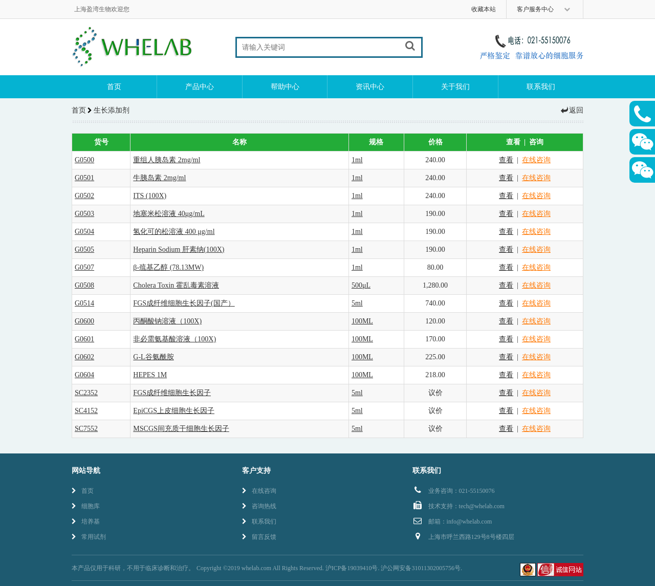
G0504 (84, 231)
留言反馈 (259, 536)
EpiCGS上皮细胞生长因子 (173, 411)
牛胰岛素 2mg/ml (159, 178)
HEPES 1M (150, 375)
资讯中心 (370, 87)
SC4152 (86, 411)
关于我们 (455, 87)
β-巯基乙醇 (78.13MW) (168, 267)
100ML (362, 321)
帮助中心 (285, 87)
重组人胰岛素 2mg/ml (166, 160)
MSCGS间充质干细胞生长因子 (181, 428)
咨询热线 (259, 506)
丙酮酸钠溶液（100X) (167, 321)
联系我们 (541, 87)
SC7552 (86, 428)
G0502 (84, 196)
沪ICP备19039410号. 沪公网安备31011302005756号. (393, 568)
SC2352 (86, 393)
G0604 (84, 375)
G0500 (84, 160)
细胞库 (86, 506)
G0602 (84, 357)
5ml (357, 303)
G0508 (84, 285)
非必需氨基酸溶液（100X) (174, 339)
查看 (506, 160)
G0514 (84, 303)
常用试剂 (89, 536)
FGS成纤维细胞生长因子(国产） (183, 303)
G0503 (84, 214)
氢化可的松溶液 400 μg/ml (173, 231)
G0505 (84, 249)
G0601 (84, 339)
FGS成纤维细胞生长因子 (172, 393)
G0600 (84, 321)
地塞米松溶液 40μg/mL (168, 214)
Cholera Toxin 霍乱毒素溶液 (176, 285)
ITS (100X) (149, 196)
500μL (361, 285)
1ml (357, 160)
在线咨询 (536, 160)
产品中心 (199, 87)
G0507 (84, 267)
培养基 (86, 521)
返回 (571, 110)
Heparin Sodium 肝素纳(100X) (178, 249)
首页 (114, 87)
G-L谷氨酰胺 (153, 357)
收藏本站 (483, 9)
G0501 (84, 178)
